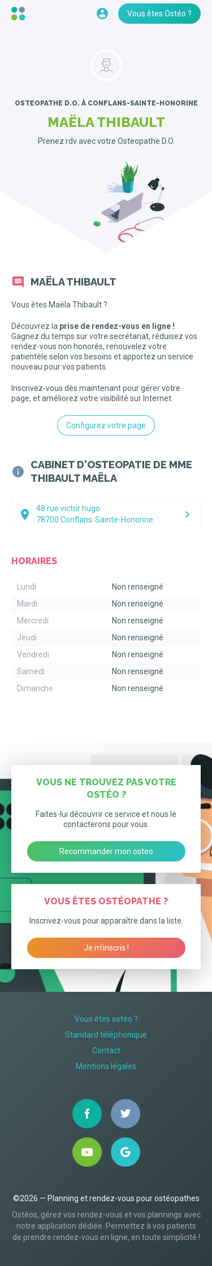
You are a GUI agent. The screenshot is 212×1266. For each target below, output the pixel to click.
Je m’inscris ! (106, 947)
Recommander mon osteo (106, 851)
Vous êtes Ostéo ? (159, 13)
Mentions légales (106, 1066)
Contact (106, 1050)
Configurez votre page (106, 425)
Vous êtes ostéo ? (106, 1018)
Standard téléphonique (106, 1034)
